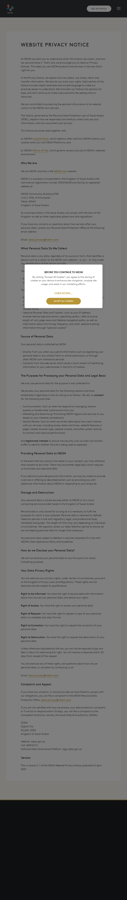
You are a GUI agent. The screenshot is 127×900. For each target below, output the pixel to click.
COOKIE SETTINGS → (63, 293)
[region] (63, 286)
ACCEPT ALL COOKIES (63, 301)
